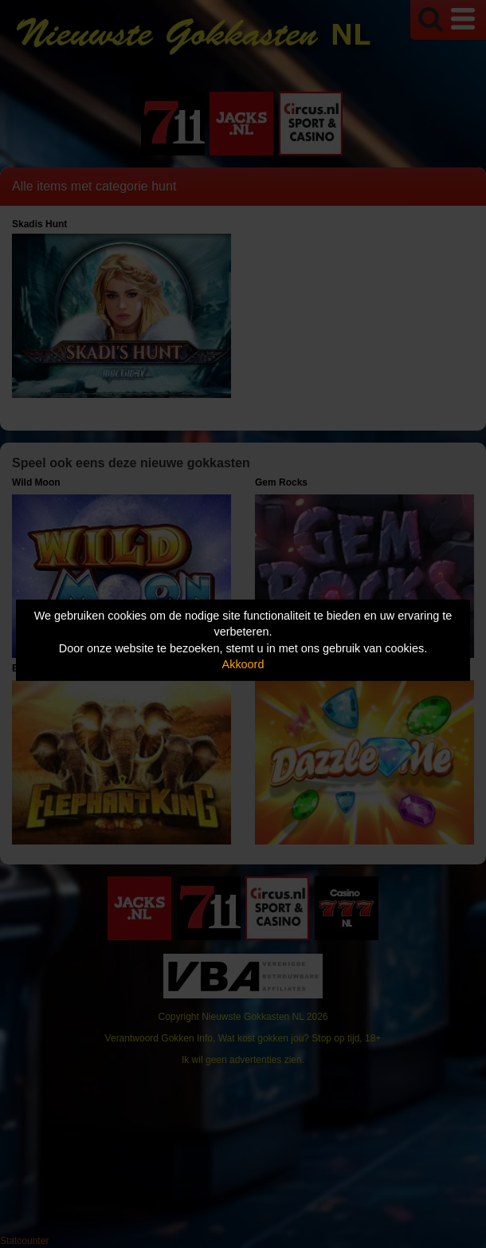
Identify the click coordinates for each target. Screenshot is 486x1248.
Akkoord (243, 664)
